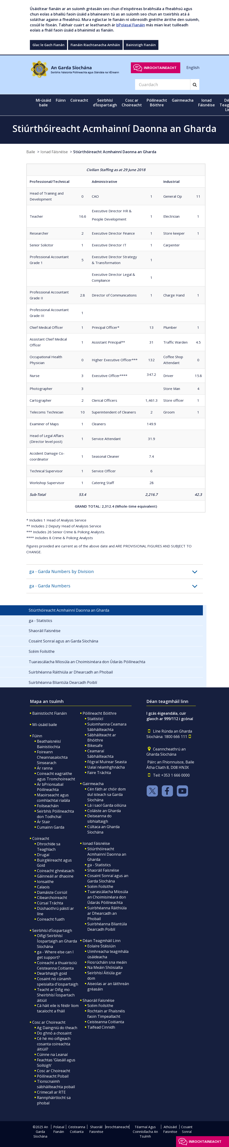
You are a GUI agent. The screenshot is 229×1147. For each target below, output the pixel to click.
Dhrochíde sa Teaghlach (48, 846)
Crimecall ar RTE (51, 1092)
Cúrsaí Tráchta (50, 903)
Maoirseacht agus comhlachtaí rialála (53, 797)
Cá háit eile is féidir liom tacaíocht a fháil (58, 1008)
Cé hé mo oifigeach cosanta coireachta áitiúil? (53, 1044)
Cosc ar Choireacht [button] (132, 103)
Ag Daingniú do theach (57, 1027)
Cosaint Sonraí (187, 1129)
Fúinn (37, 735)
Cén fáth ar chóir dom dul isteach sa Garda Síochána (106, 794)
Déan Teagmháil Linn (102, 940)
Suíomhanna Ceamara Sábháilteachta (106, 727)
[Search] (162, 84)
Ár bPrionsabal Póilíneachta (50, 787)
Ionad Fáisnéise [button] (206, 103)
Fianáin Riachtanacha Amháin (95, 45)
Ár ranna (44, 768)
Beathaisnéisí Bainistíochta (49, 744)
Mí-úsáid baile (43, 103)
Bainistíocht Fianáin (49, 713)
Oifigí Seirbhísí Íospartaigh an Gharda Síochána (57, 941)
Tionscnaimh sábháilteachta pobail (56, 1084)
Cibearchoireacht (52, 897)
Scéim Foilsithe (100, 886)
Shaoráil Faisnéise (103, 870)
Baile (30, 151)
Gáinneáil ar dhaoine (55, 876)
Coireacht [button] (79, 100)
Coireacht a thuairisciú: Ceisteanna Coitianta (57, 965)
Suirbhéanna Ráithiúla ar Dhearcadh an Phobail (107, 913)
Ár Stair (43, 821)
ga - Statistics (99, 864)
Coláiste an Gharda (104, 810)
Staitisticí (95, 718)
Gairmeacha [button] (182, 100)
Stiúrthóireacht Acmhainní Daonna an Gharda (114, 151)
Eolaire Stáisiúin (101, 946)
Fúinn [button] (61, 100)
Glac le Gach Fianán (48, 45)
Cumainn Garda (50, 827)
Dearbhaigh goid (52, 973)
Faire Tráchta (99, 772)
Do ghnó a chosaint (54, 1033)
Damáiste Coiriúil (52, 892)
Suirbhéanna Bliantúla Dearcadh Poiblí (107, 926)
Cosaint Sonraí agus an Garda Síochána (107, 878)
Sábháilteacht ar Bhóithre (101, 737)
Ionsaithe (45, 881)
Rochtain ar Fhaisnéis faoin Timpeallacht (106, 1013)
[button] (116, 572)
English (192, 67)
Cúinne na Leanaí (52, 1054)
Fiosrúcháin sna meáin (107, 962)
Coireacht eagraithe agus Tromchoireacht (56, 776)
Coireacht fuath (50, 919)
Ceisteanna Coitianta (105, 1021)
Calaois (43, 887)
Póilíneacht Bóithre (100, 713)
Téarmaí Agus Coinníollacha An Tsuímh (145, 1132)
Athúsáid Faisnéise (170, 1129)
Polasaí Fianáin (58, 1129)
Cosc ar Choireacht (48, 1022)
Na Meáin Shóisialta (105, 967)
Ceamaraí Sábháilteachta (100, 753)
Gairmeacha (93, 783)
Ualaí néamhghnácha (106, 767)
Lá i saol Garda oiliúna (106, 805)
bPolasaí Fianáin (130, 25)
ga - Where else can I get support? (55, 954)
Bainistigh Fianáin (141, 45)
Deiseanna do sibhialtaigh (99, 818)
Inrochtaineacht (160, 67)
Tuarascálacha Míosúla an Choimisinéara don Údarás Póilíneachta (107, 897)
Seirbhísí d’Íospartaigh (52, 930)
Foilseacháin (48, 805)
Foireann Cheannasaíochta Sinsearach (52, 757)
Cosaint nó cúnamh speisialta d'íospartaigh (57, 981)
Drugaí (43, 854)
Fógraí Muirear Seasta (107, 761)
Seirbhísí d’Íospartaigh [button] (105, 103)
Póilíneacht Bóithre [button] (157, 103)
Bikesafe (95, 745)
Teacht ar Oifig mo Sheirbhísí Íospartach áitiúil (56, 995)
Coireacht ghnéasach (55, 870)
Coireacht (40, 838)
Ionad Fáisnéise (54, 151)
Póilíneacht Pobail (52, 1076)
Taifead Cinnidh (101, 1027)
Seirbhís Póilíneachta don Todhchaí (55, 814)
